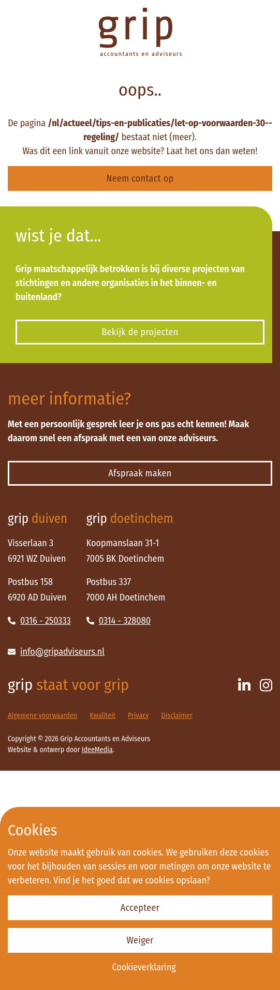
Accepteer (140, 907)
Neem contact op (140, 178)
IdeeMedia (97, 749)
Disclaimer (177, 715)
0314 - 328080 (118, 620)
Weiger (139, 940)
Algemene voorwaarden (42, 715)
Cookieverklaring (143, 967)
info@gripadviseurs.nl (56, 651)
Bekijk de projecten (139, 332)
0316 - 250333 (39, 620)
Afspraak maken (139, 473)
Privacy (138, 715)
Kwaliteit (102, 715)
